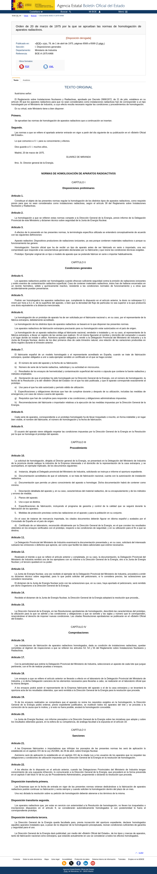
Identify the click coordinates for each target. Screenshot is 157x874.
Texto (16, 80)
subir (141, 853)
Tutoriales (121, 859)
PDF (27, 66)
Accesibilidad (67, 859)
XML (51, 66)
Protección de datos (82, 859)
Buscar (34, 16)
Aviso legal (55, 859)
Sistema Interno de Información (104, 859)
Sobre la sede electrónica (32, 859)
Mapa (46, 859)
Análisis (26, 80)
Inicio (26, 16)
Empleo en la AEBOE (136, 859)
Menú (122, 12)
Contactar (16, 859)
